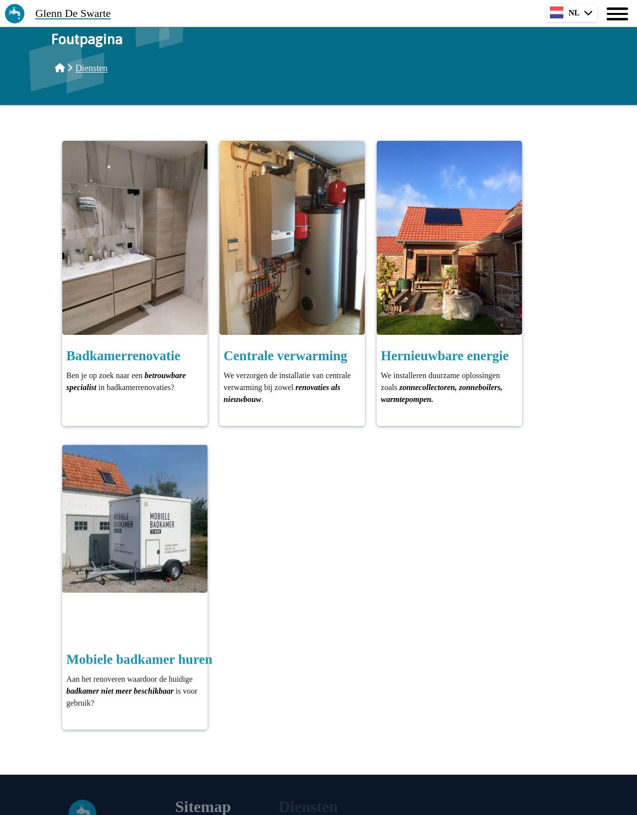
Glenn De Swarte (73, 13)
